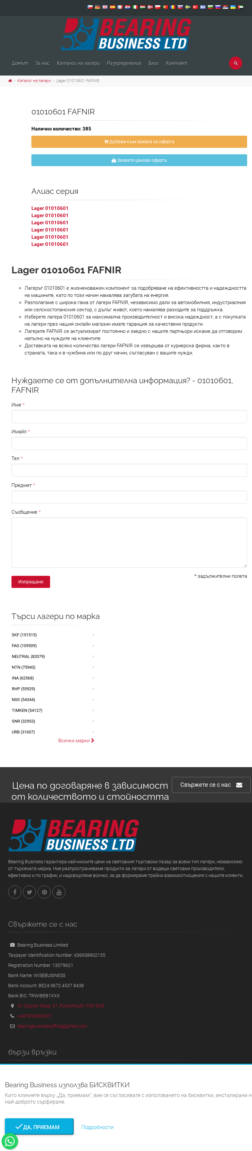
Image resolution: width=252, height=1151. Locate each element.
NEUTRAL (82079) (28, 656)
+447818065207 (34, 1016)
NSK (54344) (23, 699)
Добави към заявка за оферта (139, 141)
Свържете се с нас (211, 785)
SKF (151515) (24, 634)
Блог (154, 63)
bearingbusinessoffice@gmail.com (52, 1026)
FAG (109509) (24, 645)
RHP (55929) (23, 688)
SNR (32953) (23, 721)
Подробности (97, 1127)
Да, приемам (39, 1127)
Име (16, 405)
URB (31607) (23, 732)
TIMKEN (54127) (27, 710)
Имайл (19, 432)
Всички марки (76, 741)
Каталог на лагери (78, 63)
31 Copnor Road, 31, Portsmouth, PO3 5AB (60, 1005)
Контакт (177, 63)
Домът (20, 63)
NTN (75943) (24, 667)
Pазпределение (124, 63)
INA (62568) (23, 678)
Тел (15, 458)
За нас (42, 63)
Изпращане (30, 581)
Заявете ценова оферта (139, 160)
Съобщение (24, 512)
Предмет (21, 485)
